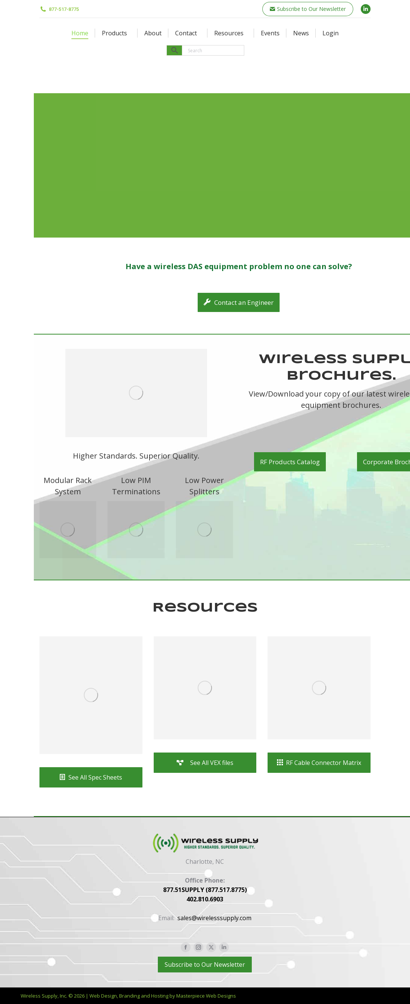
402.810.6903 (204, 899)
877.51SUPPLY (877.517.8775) (205, 890)
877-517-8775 (59, 9)
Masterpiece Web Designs (206, 995)
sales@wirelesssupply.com (214, 918)
